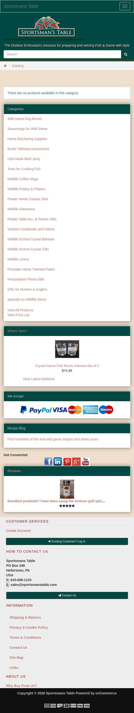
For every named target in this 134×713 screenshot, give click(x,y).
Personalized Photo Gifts (25, 279)
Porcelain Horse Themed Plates (31, 269)
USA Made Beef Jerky (23, 159)
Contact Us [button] (67, 595)
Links (14, 668)
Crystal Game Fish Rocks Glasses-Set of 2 (67, 366)
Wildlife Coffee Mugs (22, 179)
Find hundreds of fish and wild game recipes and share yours (52, 439)
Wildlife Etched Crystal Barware (30, 239)
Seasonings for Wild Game (27, 129)
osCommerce (106, 693)
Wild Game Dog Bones (24, 119)
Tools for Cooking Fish (24, 169)
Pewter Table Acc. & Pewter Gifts (31, 219)
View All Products (20, 310)
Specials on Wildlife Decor (27, 299)
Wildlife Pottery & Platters (26, 189)
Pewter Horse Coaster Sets (27, 199)
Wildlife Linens (18, 259)
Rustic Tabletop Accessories (28, 149)
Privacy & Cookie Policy (29, 627)
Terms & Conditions (25, 637)
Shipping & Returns (25, 617)
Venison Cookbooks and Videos (31, 229)
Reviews (14, 471)
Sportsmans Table (21, 6)
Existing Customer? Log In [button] (66, 541)
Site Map (16, 657)
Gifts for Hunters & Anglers (27, 289)
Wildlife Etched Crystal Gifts (28, 249)
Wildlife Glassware (21, 209)
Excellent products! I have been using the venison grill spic (54, 501)
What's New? (17, 331)
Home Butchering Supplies (27, 139)
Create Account (18, 531)
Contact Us (18, 647)
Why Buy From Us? (21, 686)
